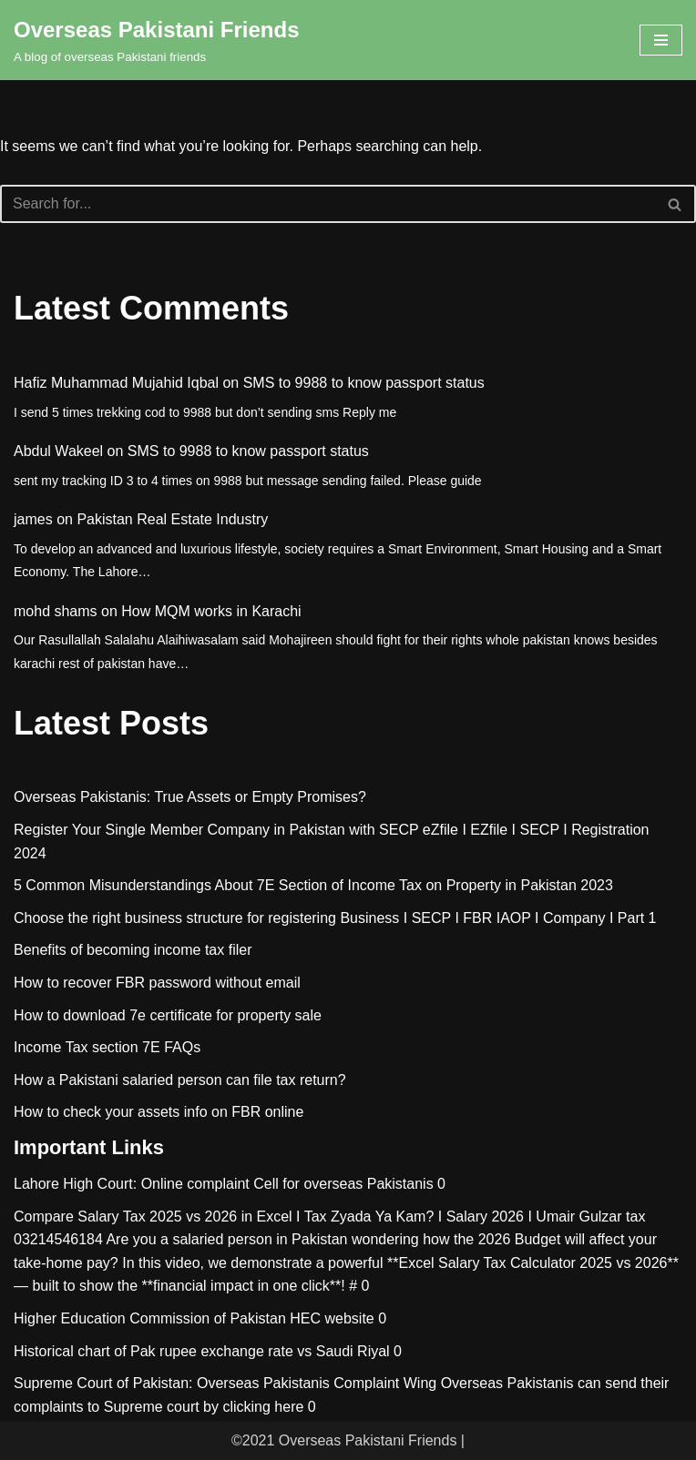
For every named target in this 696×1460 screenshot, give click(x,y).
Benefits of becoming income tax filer (132, 950)
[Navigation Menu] (661, 40)
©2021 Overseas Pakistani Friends (343, 1440)
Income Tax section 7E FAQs (107, 1047)
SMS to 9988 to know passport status (364, 382)
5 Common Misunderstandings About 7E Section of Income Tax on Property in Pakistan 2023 (313, 885)
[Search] (327, 204)
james (33, 519)
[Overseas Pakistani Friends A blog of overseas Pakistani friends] (157, 40)
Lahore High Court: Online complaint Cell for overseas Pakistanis (224, 1183)
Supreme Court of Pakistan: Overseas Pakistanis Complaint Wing (225, 1383)
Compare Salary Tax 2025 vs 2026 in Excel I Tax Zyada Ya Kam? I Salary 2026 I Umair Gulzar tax (329, 1216)
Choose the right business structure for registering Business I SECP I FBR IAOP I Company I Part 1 (335, 918)
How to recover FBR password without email (157, 982)
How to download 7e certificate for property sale (168, 1015)
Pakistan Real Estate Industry (172, 519)
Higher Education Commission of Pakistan (150, 1318)
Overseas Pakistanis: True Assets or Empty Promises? (190, 797)
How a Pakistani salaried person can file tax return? (180, 1080)
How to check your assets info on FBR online (158, 1112)
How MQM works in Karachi (211, 611)
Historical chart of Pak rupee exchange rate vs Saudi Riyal (202, 1351)
